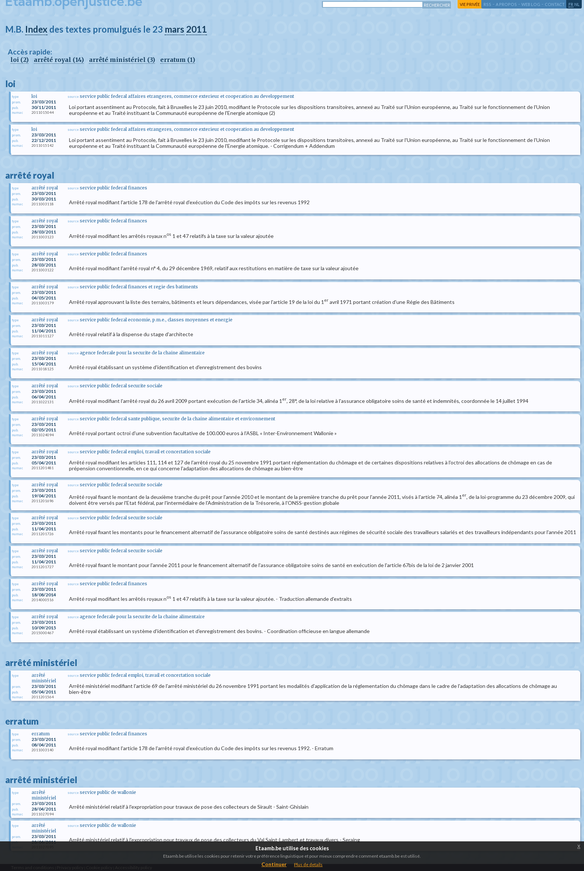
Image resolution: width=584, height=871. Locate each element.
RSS (487, 4)
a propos (506, 4)
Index (36, 29)
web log (530, 4)
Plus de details (308, 864)
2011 (196, 29)
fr (570, 4)
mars (174, 29)
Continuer (274, 864)
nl (577, 4)
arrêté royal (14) (59, 59)
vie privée (470, 4)
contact (555, 4)
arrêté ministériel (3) (122, 59)
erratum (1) (177, 59)
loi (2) (19, 59)
